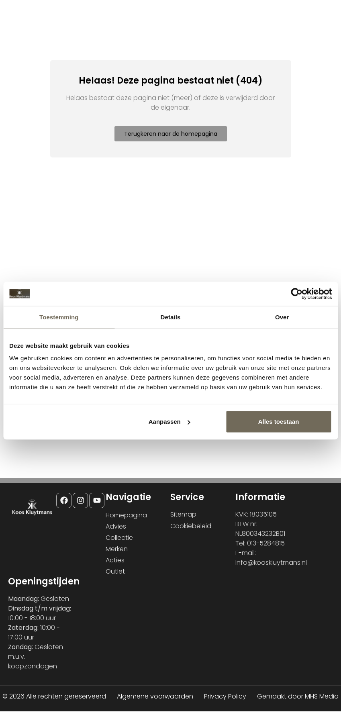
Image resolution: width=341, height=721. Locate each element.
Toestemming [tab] (59, 316)
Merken (117, 549)
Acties (115, 560)
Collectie (119, 537)
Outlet (115, 571)
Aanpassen (169, 421)
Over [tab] (282, 316)
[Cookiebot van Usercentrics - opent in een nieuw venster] (296, 294)
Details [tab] (171, 316)
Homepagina (126, 515)
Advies (116, 526)
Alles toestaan (278, 421)
